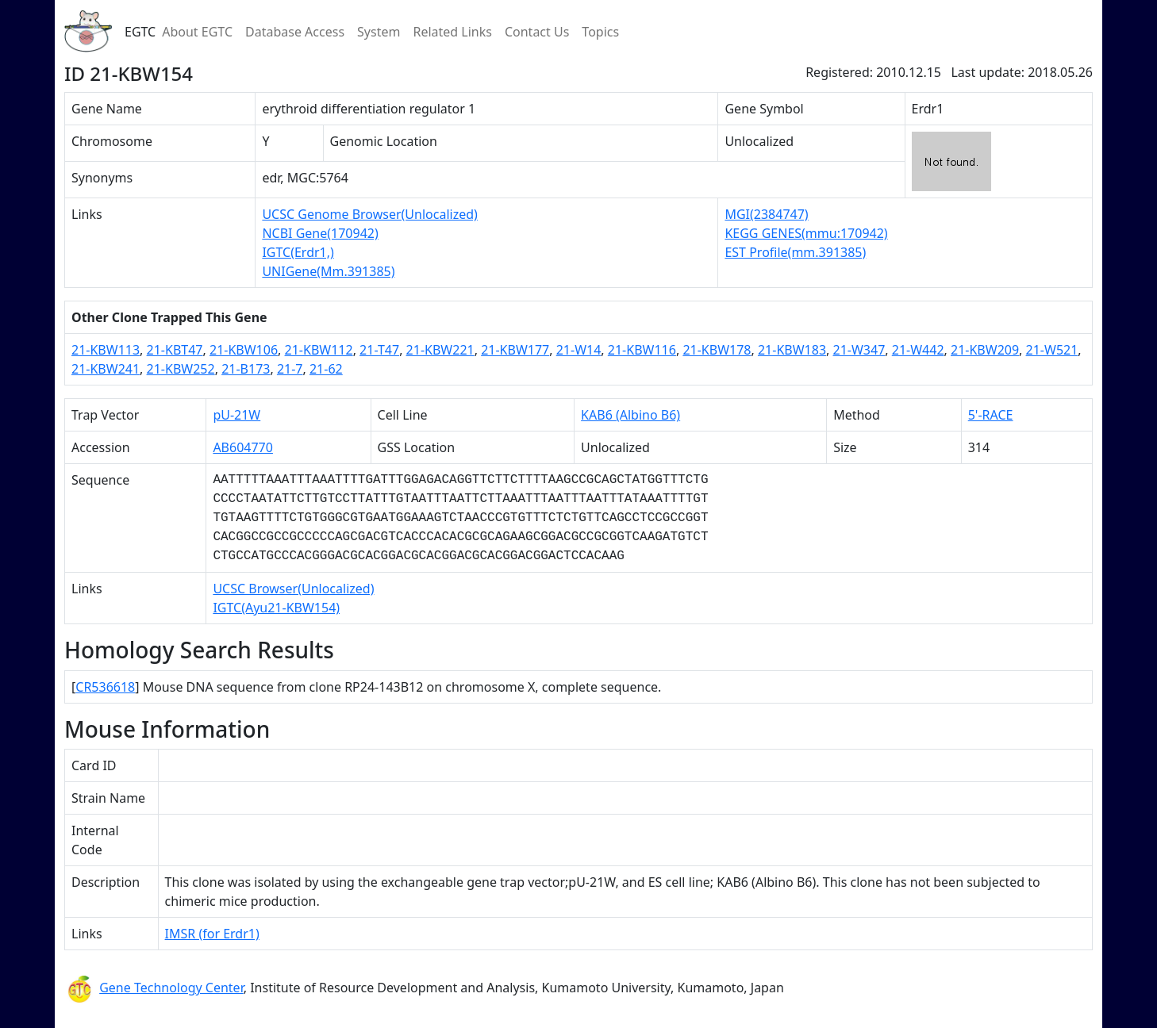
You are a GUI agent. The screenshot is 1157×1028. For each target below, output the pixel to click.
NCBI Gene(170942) (320, 233)
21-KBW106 (243, 350)
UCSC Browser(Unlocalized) (293, 588)
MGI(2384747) (766, 214)
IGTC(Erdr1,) (297, 252)
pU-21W (236, 415)
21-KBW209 (985, 350)
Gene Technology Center (171, 987)
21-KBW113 (105, 350)
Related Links (452, 31)
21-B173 (245, 369)
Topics (600, 31)
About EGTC (197, 31)
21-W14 (579, 350)
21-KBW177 (515, 350)
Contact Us (537, 31)
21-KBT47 (175, 350)
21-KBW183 (792, 350)
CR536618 (105, 687)
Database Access (294, 31)
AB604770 (243, 447)
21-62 (326, 369)
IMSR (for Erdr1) (212, 933)
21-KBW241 (105, 369)
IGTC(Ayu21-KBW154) (276, 607)
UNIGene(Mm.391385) (328, 271)
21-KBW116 (642, 350)
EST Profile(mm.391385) (795, 252)
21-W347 (859, 350)
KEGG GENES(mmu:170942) (806, 233)
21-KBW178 (716, 350)
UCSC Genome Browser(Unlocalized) (369, 214)
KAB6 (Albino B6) (630, 415)
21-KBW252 (181, 369)
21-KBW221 (440, 350)
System (378, 31)
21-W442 (918, 350)
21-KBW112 (319, 350)
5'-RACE (990, 415)
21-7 (290, 369)
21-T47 (379, 350)
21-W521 (1052, 350)
